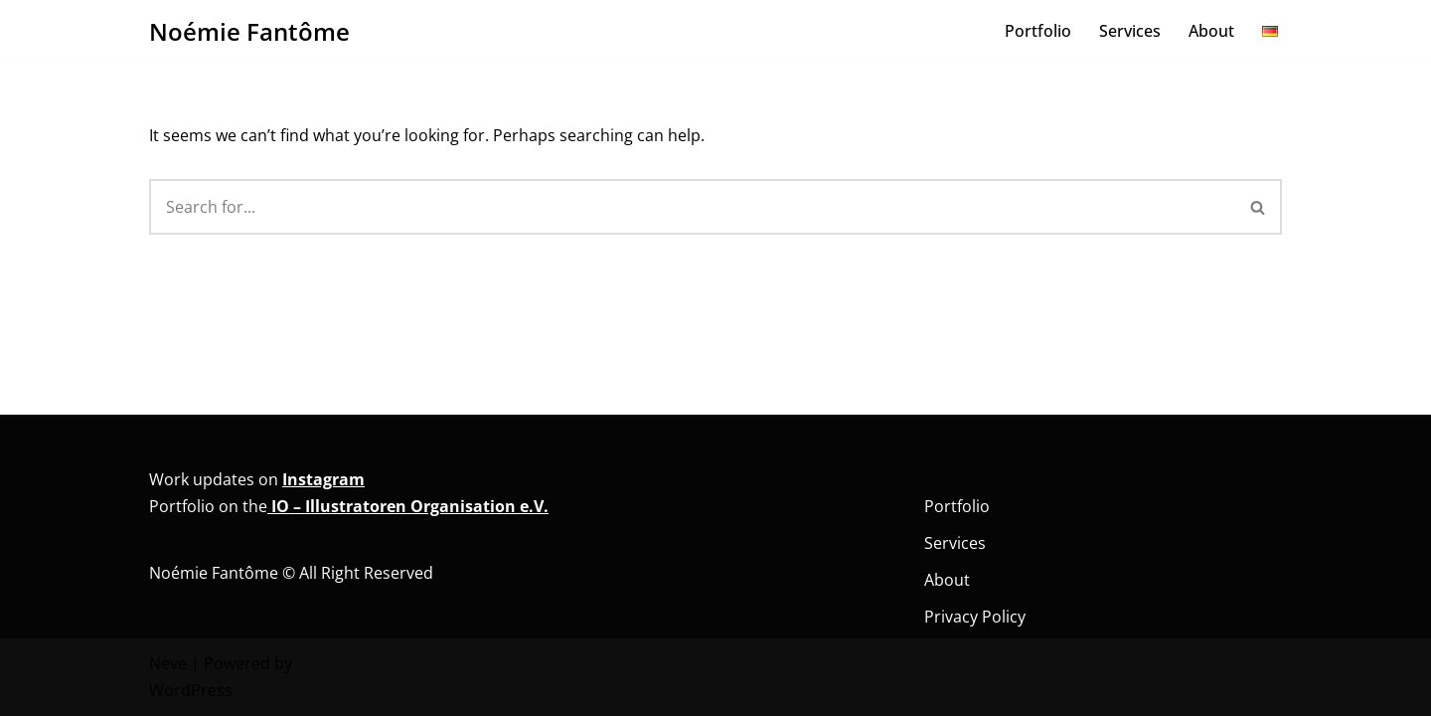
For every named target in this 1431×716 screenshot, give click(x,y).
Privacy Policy (975, 616)
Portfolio (1038, 31)
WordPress (191, 690)
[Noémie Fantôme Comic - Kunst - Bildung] (249, 31)
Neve (168, 663)
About (1211, 31)
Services (1130, 31)
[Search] (692, 207)
